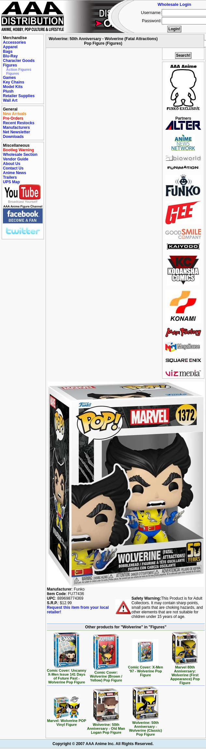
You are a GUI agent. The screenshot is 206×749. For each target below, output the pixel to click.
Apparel (10, 47)
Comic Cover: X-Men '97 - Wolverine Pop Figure (145, 669)
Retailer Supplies (18, 96)
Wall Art (10, 100)
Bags (7, 51)
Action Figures (18, 69)
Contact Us (13, 168)
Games (9, 77)
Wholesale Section (20, 154)
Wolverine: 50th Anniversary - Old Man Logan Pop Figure (106, 726)
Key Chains (13, 82)
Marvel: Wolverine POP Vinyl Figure (66, 721)
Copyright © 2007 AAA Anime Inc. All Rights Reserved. (102, 744)
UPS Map (11, 182)
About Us (11, 163)
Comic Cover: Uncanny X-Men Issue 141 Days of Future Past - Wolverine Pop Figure (66, 674)
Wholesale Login (174, 4)
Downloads (13, 136)
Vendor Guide (15, 159)
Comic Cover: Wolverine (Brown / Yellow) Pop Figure (106, 674)
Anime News (14, 173)
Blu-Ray (10, 56)
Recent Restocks (18, 123)
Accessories (14, 42)
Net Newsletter (16, 132)
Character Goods (18, 60)
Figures (10, 65)
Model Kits (13, 86)
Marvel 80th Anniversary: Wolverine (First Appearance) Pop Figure (184, 673)
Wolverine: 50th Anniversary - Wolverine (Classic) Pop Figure (145, 726)
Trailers (10, 177)
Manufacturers (16, 127)
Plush (8, 91)
